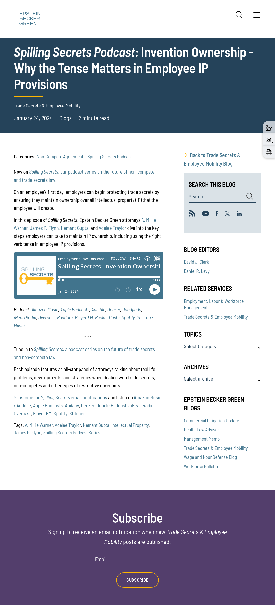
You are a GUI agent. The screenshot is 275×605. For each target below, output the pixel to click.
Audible (98, 309)
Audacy (72, 405)
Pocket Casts (107, 317)
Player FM (84, 317)
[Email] (137, 560)
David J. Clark (196, 262)
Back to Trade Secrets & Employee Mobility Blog (212, 159)
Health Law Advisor (201, 429)
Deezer (113, 309)
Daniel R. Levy (197, 271)
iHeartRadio (25, 317)
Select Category (200, 346)
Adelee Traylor (112, 228)
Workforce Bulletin (201, 466)
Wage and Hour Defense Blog (210, 457)
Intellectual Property (130, 425)
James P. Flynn (44, 228)
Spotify (128, 317)
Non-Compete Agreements (60, 156)
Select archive (198, 379)
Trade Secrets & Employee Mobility (216, 317)
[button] (269, 127)
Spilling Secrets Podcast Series (71, 432)
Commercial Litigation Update (211, 420)
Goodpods (131, 309)
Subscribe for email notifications (60, 397)
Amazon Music (44, 309)
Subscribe (137, 580)
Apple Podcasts (74, 309)
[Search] (239, 14)
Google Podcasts (113, 405)
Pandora (65, 317)
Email (100, 559)
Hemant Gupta (75, 228)
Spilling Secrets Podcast (110, 156)
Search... (198, 196)
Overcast (46, 317)
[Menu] (256, 16)
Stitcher (77, 413)
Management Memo (202, 439)
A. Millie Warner (39, 425)
